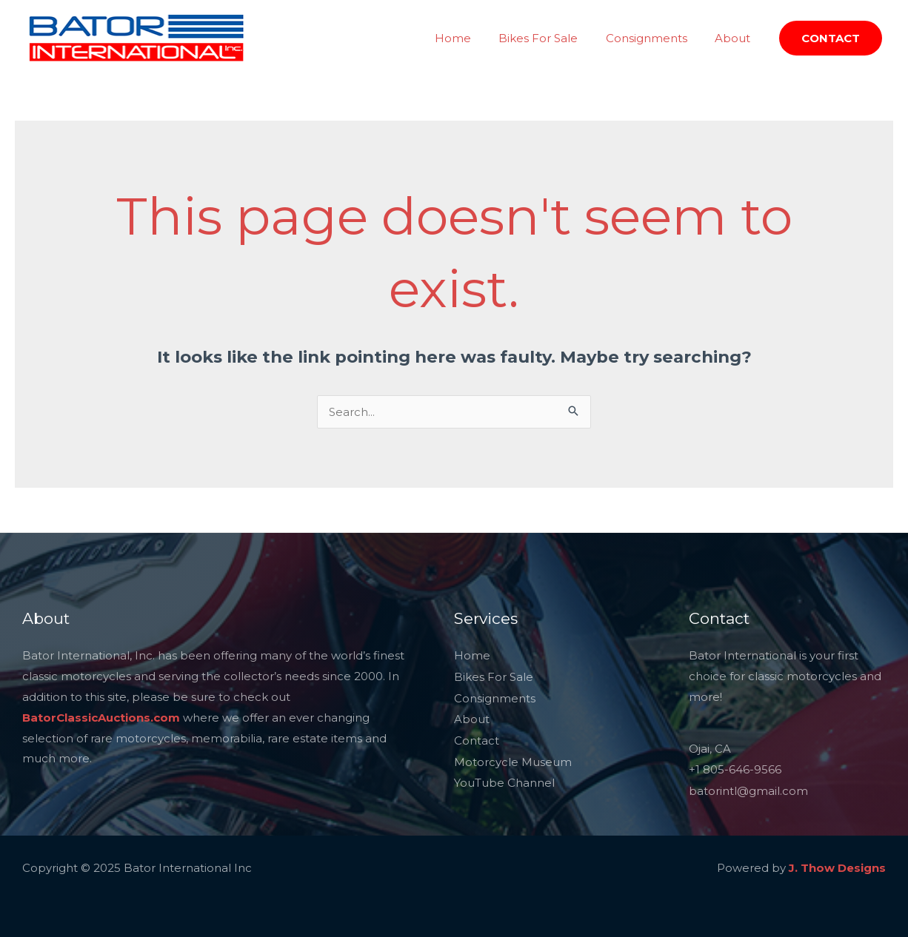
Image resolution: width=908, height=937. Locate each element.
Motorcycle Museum (513, 758)
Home (472, 38)
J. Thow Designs (837, 866)
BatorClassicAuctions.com (101, 718)
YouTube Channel (504, 779)
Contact (476, 738)
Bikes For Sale (552, 38)
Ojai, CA (710, 749)
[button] (830, 38)
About (735, 38)
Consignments (654, 38)
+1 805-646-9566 (735, 769)
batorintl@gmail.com (748, 789)
